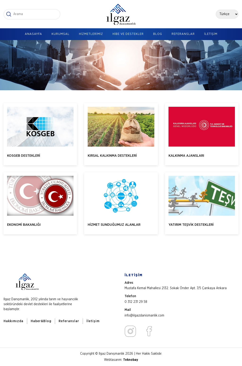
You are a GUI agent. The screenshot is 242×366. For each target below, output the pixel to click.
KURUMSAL (60, 34)
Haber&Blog (41, 321)
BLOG (157, 34)
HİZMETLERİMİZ (91, 34)
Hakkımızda (13, 321)
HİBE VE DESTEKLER (128, 34)
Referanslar (69, 321)
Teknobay (130, 360)
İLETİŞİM (210, 34)
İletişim (92, 321)
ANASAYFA (33, 34)
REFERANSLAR (183, 34)
